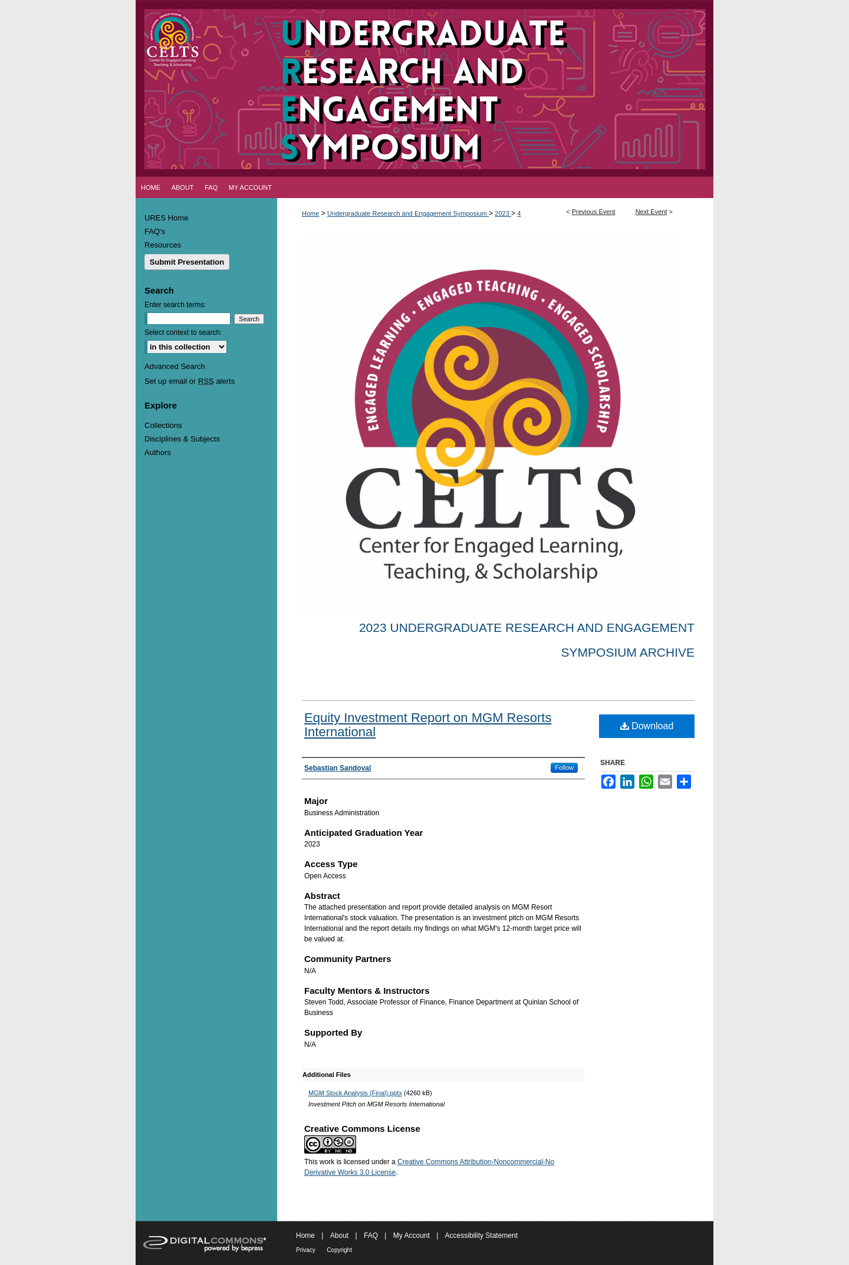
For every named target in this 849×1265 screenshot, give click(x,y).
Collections (163, 425)
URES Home (166, 217)
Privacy (305, 1250)
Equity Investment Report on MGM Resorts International (427, 724)
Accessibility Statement (481, 1235)
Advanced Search (174, 366)
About (339, 1235)
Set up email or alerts (189, 381)
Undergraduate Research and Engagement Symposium (408, 213)
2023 (503, 213)
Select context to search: (183, 332)
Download (647, 726)
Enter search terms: (175, 305)
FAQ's (154, 231)
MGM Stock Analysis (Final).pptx (355, 1092)
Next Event (651, 211)
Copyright (339, 1250)
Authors (157, 452)
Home (310, 213)
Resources (162, 245)
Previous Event (594, 211)
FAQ (371, 1235)
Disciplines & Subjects (182, 438)
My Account (411, 1235)
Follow (564, 767)
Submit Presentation (187, 262)
